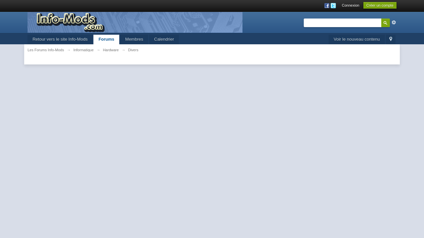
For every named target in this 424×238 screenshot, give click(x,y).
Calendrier (164, 39)
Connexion (350, 5)
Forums (106, 39)
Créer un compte (380, 5)
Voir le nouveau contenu (357, 39)
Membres (134, 39)
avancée (394, 22)
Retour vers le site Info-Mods (59, 39)
